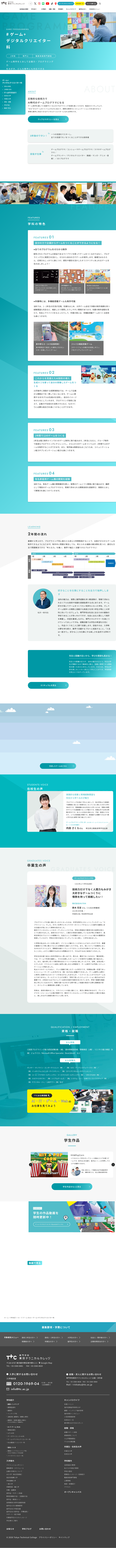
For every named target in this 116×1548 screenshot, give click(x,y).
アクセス (67, 1487)
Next (113, 1164)
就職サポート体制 (70, 1432)
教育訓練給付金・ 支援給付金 (17, 1496)
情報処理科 (12, 1430)
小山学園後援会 (69, 1439)
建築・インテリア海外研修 (73, 1411)
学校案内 (60, 9)
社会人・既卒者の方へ (99, 1337)
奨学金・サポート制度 (14, 1493)
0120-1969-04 (26, 1383)
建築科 (10, 1411)
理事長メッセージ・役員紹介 (74, 1474)
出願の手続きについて (14, 1471)
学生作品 (7, 105)
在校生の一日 (69, 1420)
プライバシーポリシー (48, 1537)
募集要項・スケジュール (15, 1468)
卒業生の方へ (50, 1341)
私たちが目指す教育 (71, 1468)
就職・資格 (52, 9)
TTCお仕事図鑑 (69, 1442)
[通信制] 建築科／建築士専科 (18, 1417)
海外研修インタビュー (72, 1414)
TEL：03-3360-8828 (73, 1382)
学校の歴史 (68, 1471)
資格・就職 (7, 102)
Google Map (46, 1363)
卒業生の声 (7, 99)
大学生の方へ (73, 1337)
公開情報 (67, 1481)
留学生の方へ (82, 9)
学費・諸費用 (11, 1490)
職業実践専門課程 (70, 1478)
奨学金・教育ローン (13, 1499)
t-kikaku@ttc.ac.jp (82, 1384)
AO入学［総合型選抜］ (14, 1474)
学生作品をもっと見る (72, 1186)
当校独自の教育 (23, 9)
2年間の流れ (8, 89)
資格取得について (70, 1435)
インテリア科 (12, 1414)
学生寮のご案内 (12, 1521)
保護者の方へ (27, 1341)
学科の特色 (7, 86)
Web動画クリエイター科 (16, 1443)
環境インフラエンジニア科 (17, 1452)
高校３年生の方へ (28, 1337)
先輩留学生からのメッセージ (16, 1517)
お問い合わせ (45, 1529)
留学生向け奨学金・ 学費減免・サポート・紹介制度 (17, 1513)
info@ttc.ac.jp (20, 1389)
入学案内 (43, 9)
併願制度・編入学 (12, 1487)
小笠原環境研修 (69, 1417)
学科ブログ (27, 1529)
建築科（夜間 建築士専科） (17, 1421)
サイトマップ (64, 1537)
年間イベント (69, 1404)
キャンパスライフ (71, 9)
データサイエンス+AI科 (16, 1436)
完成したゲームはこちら (58, 766)
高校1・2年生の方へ (52, 1337)
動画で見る (7, 108)
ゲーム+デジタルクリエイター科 (19, 1439)
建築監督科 (12, 1407)
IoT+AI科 (11, 1433)
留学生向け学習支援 (13, 1509)
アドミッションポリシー (15, 1465)
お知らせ (10, 1529)
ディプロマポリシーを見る (48, 119)
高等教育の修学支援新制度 (15, 1503)
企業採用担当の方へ (98, 1341)
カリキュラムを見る (48, 685)
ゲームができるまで (10, 93)
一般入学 (9, 1484)
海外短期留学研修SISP (72, 1407)
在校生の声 (7, 96)
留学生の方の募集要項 (14, 1506)
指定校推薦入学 (12, 1478)
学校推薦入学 (11, 1481)
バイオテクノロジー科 (15, 1456)
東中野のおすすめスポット (73, 1423)
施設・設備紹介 (69, 1484)
